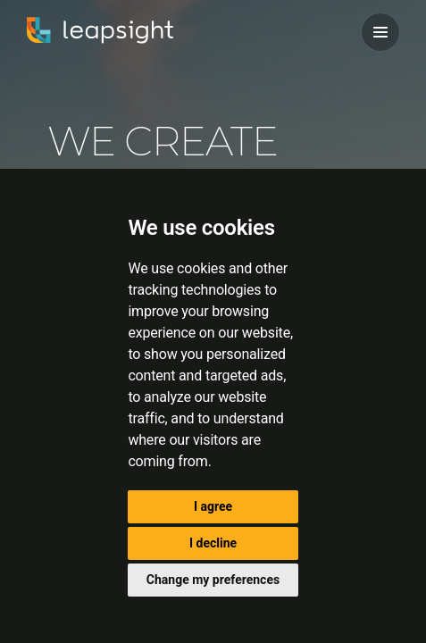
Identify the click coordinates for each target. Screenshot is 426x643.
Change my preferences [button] (213, 579)
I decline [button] (213, 543)
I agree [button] (213, 506)
